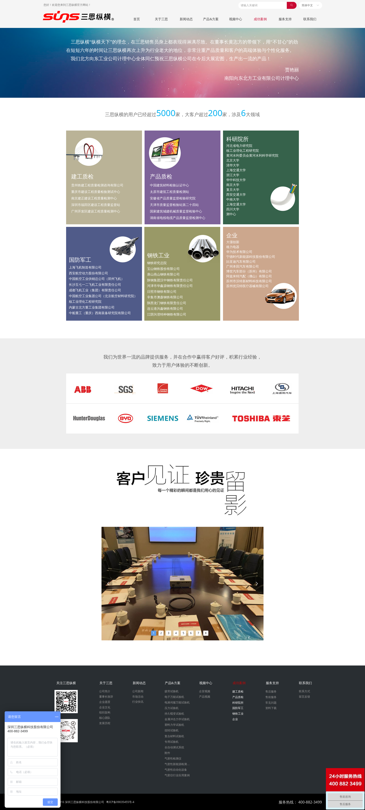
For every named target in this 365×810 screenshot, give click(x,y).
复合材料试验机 (174, 736)
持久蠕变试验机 (174, 713)
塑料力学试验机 (174, 724)
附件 (167, 753)
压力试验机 (172, 708)
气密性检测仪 (173, 758)
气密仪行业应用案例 (177, 775)
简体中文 (307, 5)
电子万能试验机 (174, 697)
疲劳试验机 (172, 691)
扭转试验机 (172, 730)
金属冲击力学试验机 (177, 719)
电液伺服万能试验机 (177, 702)
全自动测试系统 (174, 747)
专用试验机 (172, 741)
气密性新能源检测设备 (179, 764)
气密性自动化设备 (176, 769)
